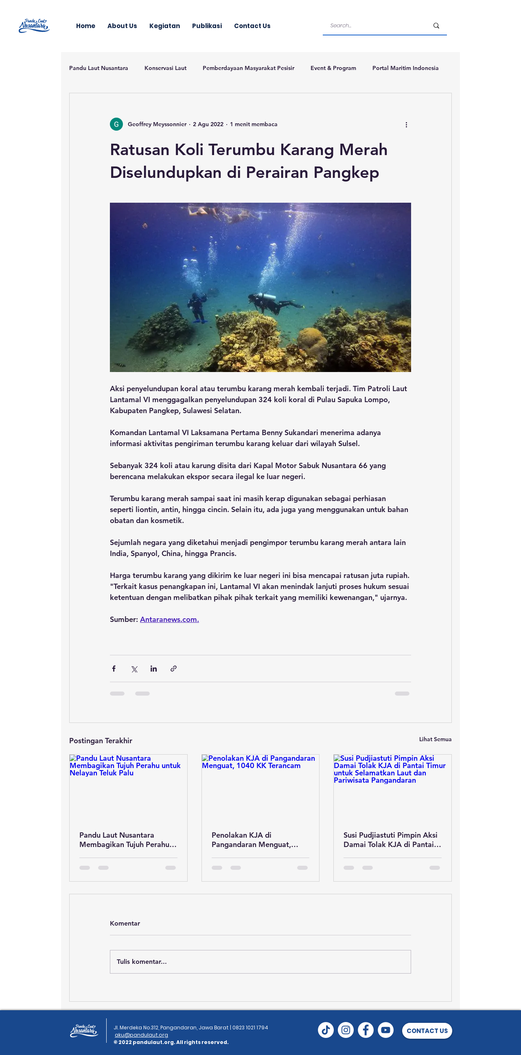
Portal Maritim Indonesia (405, 68)
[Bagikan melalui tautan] (173, 668)
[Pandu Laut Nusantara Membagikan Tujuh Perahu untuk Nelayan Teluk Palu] (128, 788)
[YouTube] (386, 1030)
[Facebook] (366, 1030)
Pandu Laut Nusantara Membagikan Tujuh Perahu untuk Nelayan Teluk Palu (124, 839)
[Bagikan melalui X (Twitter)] (134, 668)
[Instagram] (346, 1030)
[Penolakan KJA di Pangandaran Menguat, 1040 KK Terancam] (261, 788)
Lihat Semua (435, 739)
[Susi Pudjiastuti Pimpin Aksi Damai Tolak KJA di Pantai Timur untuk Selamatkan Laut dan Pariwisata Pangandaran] (392, 788)
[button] (427, 1031)
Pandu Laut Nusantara (98, 68)
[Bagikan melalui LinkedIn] (154, 668)
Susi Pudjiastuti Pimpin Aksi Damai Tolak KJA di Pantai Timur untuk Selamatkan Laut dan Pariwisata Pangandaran (391, 839)
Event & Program (333, 68)
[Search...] (373, 26)
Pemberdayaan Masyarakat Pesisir (248, 68)
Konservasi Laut (165, 68)
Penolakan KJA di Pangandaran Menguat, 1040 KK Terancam (251, 839)
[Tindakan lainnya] (406, 124)
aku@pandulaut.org (141, 1034)
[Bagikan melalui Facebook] (114, 668)
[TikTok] (326, 1030)
